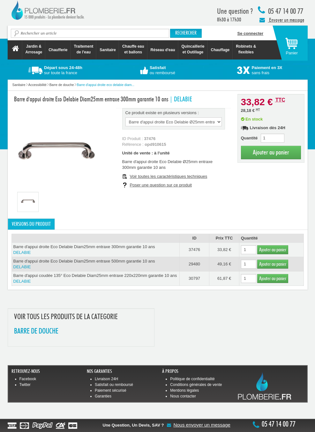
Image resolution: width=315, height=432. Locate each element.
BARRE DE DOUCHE (36, 331)
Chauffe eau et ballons (133, 49)
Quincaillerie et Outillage (193, 49)
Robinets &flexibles (246, 49)
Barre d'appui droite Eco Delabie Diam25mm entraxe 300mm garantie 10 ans (95, 249)
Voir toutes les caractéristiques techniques (168, 176)
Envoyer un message (281, 20)
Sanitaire (108, 50)
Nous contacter (183, 396)
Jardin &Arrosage (34, 49)
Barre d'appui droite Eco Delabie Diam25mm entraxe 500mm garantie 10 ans (95, 264)
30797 (194, 278)
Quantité (249, 138)
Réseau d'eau (163, 50)
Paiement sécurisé (110, 390)
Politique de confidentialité (192, 379)
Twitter (25, 384)
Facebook (27, 379)
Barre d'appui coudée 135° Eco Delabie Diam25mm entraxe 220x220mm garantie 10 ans (95, 278)
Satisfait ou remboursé (114, 384)
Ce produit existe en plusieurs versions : (162, 112)
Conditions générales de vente (196, 384)
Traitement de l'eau (84, 49)
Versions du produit (31, 224)
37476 (194, 249)
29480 (194, 264)
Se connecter (250, 33)
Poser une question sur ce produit (161, 185)
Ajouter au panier (271, 152)
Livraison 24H (106, 379)
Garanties (103, 396)
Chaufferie (58, 50)
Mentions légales (184, 390)
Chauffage (220, 50)
